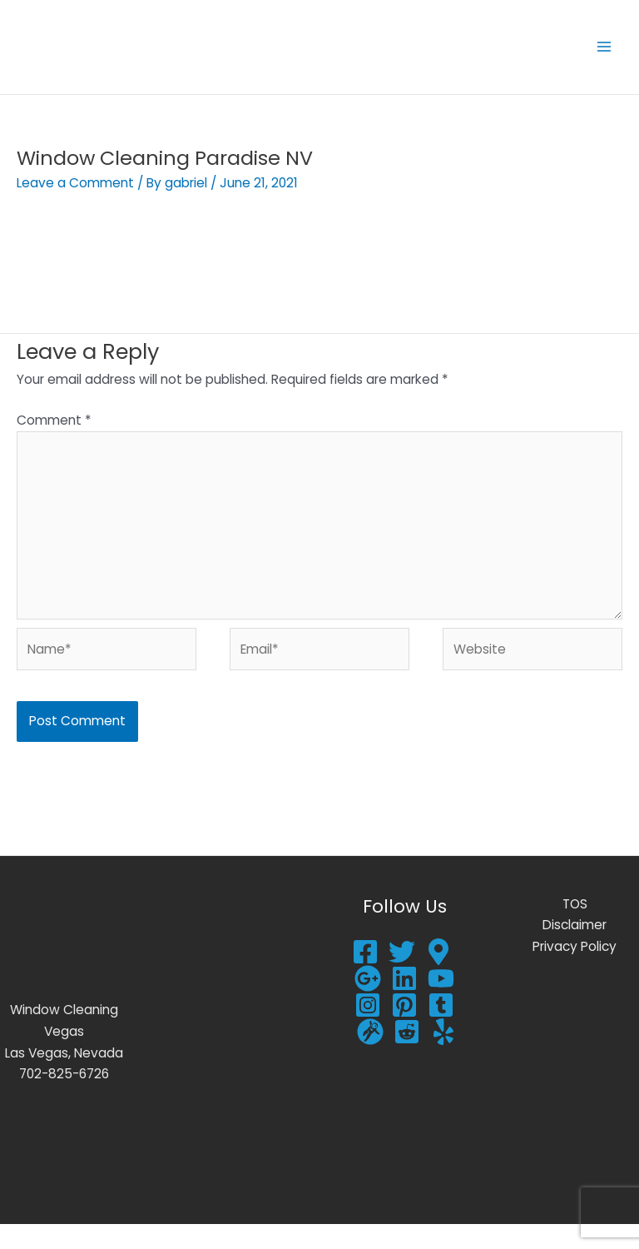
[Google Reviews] (438, 976)
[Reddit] (407, 1056)
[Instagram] (367, 1030)
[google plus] (367, 1003)
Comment (54, 445)
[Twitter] (402, 976)
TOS (574, 929)
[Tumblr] (441, 1030)
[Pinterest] (404, 1030)
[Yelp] (443, 1056)
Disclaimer (574, 949)
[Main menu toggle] (604, 59)
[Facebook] (365, 976)
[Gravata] (370, 1056)
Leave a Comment (75, 207)
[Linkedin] (404, 1003)
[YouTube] (441, 1003)
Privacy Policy (574, 971)
